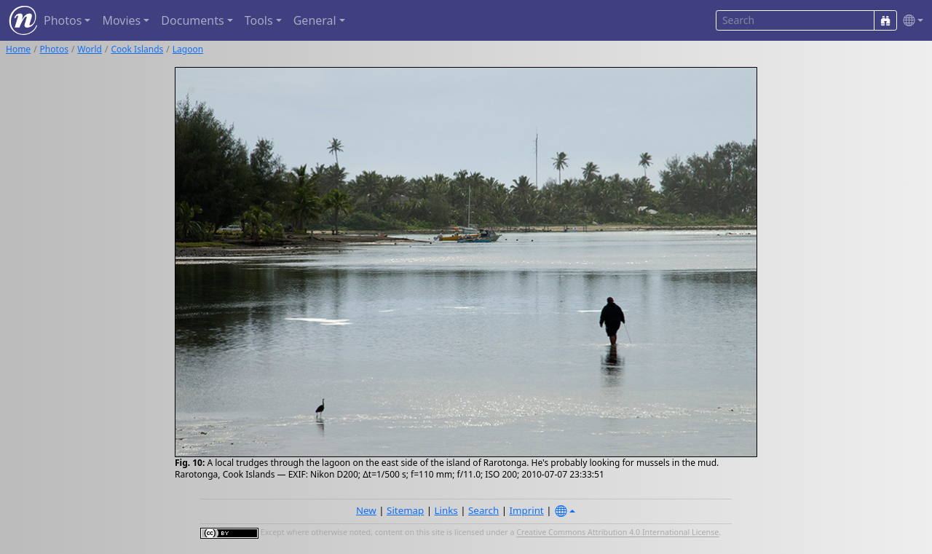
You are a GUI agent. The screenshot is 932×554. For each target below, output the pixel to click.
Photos (54, 49)
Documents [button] (192, 20)
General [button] (314, 20)
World (89, 49)
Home (18, 49)
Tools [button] (259, 20)
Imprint (527, 510)
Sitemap (405, 510)
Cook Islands (137, 49)
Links (446, 510)
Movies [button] (121, 20)
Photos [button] (63, 20)
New (366, 510)
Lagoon (188, 49)
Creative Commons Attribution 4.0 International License (617, 533)
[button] (910, 20)
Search (483, 510)
